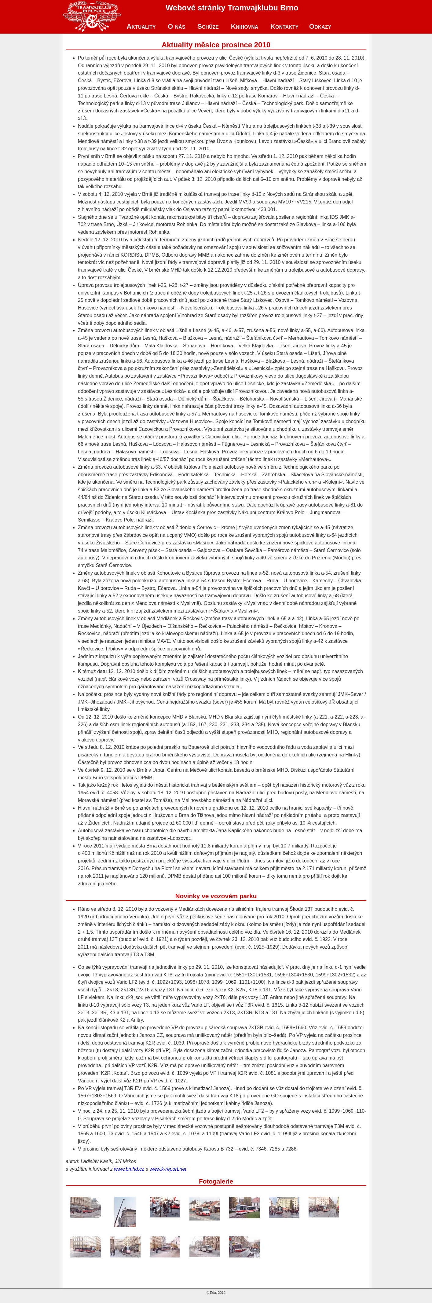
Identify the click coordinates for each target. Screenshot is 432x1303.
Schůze (208, 26)
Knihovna (244, 26)
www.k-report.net (168, 1169)
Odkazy (320, 26)
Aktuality (141, 26)
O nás (176, 26)
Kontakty (284, 26)
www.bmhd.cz (129, 1169)
